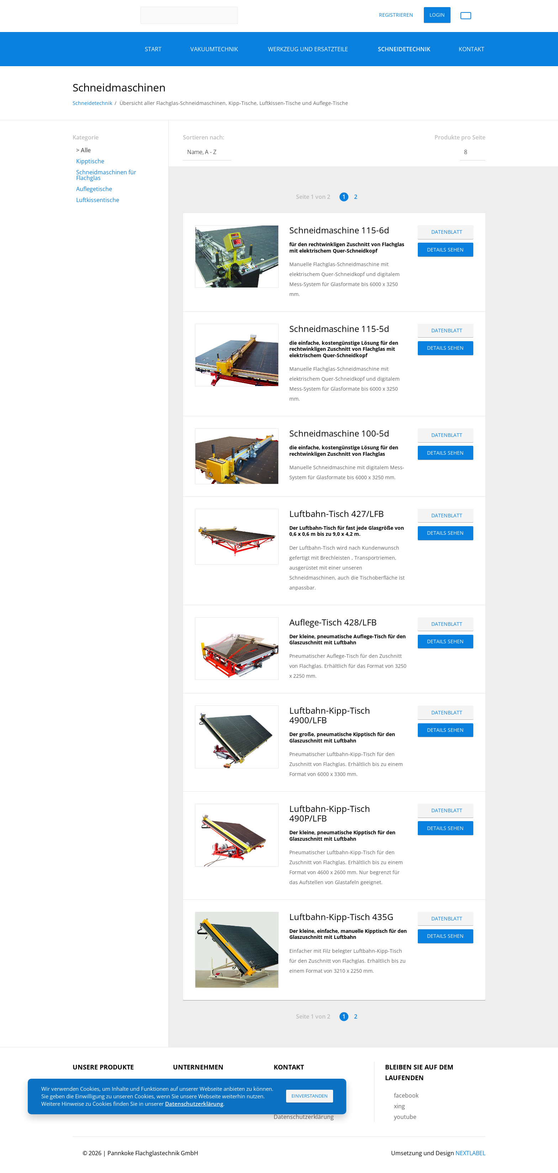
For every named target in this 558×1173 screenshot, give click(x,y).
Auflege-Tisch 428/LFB (333, 622)
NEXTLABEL (470, 1153)
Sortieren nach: (203, 137)
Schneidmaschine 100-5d (339, 433)
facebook (406, 1095)
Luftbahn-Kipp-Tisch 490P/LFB (329, 813)
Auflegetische (94, 189)
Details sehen (445, 249)
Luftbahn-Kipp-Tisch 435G (341, 917)
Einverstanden (309, 1096)
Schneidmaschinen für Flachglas (106, 175)
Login (437, 14)
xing (399, 1106)
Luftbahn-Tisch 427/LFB (336, 513)
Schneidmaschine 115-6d (339, 230)
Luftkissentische (97, 200)
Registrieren (396, 14)
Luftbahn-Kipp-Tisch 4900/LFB (329, 715)
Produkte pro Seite (460, 137)
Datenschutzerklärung (194, 1103)
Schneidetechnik (92, 103)
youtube (405, 1117)
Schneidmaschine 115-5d (339, 328)
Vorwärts (367, 196)
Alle (86, 150)
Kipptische (90, 161)
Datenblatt (446, 231)
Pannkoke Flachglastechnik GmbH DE (98, 15)
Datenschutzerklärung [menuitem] (304, 1117)
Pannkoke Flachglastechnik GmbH (152, 1153)
